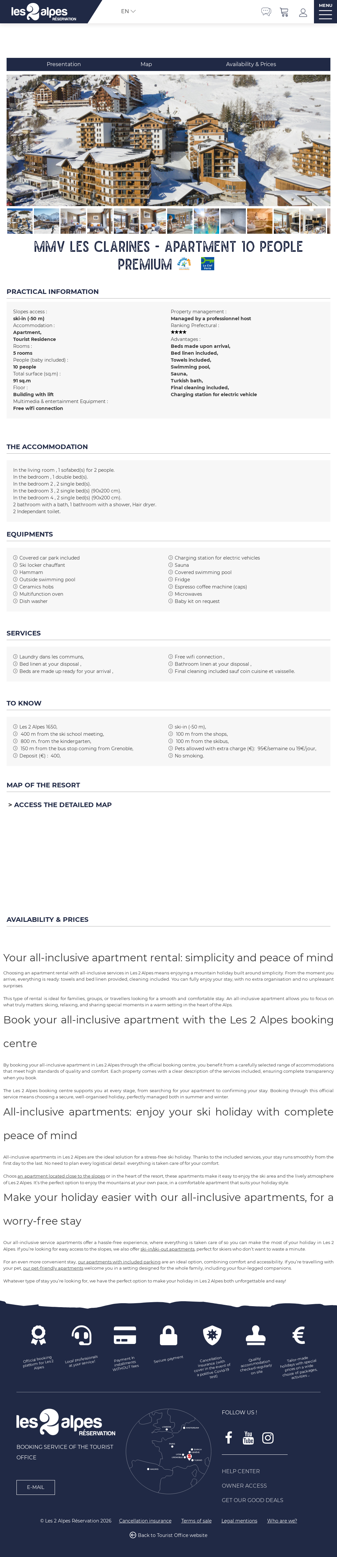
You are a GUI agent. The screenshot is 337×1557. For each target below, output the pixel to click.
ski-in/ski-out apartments (167, 1249)
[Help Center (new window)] (271, 1471)
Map (146, 64)
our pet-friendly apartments (53, 1268)
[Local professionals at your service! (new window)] (81, 1361)
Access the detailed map (63, 805)
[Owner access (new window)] (271, 1486)
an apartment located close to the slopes (61, 1176)
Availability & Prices (251, 64)
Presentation (64, 64)
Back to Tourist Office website (172, 1535)
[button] (284, 11)
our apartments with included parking (119, 1261)
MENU (325, 5)
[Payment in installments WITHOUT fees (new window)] (125, 1363)
